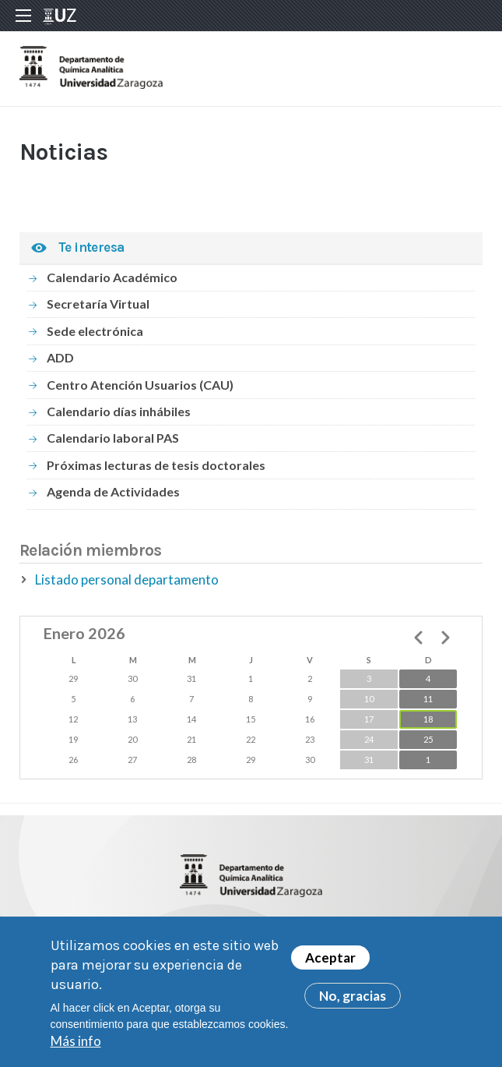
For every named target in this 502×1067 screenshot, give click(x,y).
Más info (76, 1047)
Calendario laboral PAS (113, 437)
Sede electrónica (95, 330)
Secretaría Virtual (98, 303)
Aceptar (330, 964)
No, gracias (352, 1003)
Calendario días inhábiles (119, 411)
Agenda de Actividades (113, 491)
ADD (60, 357)
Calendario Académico (112, 277)
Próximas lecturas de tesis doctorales (156, 465)
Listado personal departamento (127, 579)
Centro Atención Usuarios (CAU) (140, 384)
